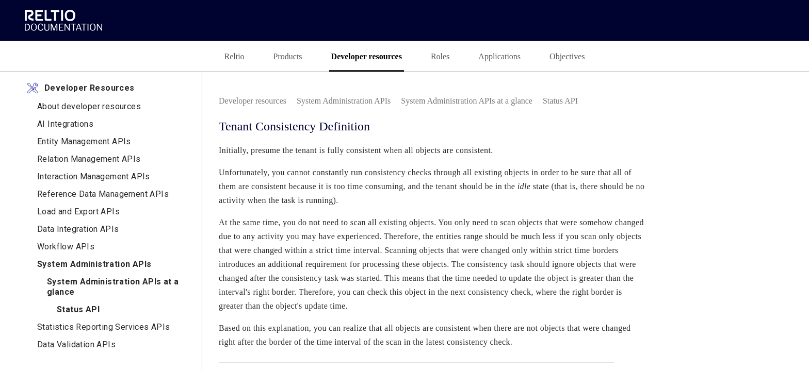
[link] (66, 20)
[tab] (219, 56)
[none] (737, 101)
